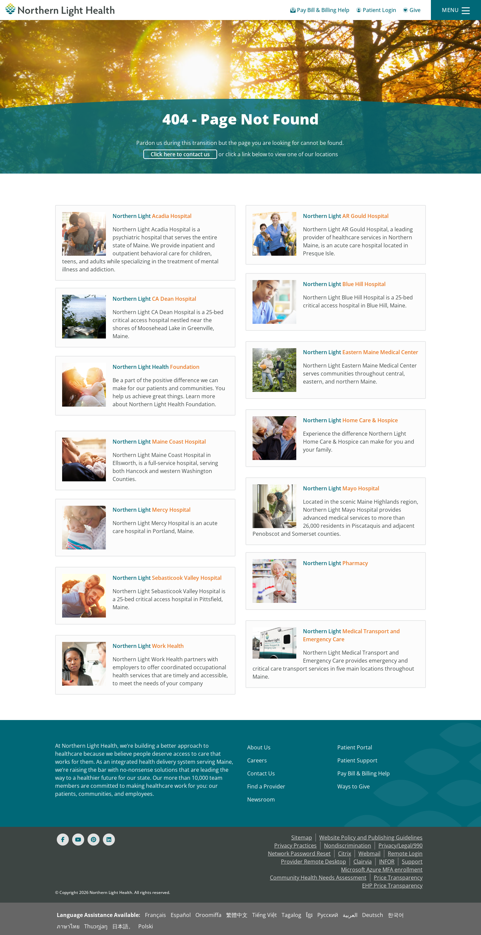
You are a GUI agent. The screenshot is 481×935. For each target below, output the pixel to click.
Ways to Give (353, 786)
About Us (259, 747)
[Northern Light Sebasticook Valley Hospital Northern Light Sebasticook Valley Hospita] (145, 599)
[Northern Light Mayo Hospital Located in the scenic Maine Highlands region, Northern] (336, 513)
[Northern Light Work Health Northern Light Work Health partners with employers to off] (145, 670)
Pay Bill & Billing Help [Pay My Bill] (363, 773)
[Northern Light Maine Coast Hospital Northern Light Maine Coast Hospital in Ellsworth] (145, 463)
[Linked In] (109, 840)
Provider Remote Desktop (313, 861)
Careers (257, 760)
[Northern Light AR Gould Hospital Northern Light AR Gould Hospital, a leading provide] (336, 237)
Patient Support (357, 760)
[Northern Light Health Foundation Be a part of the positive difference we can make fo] (145, 391)
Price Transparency (398, 877)
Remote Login (405, 853)
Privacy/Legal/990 (400, 845)
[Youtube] (78, 840)
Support (412, 861)
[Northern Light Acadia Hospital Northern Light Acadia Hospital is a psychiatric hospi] (145, 244)
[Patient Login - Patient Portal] (376, 11)
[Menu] (456, 10)
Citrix (344, 853)
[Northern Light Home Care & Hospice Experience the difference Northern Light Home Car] (336, 441)
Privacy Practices (295, 845)
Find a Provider (266, 786)
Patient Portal (354, 747)
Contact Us (261, 773)
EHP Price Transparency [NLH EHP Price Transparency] (392, 885)
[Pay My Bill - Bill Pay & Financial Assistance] (319, 11)
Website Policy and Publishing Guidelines (371, 837)
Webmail (369, 853)
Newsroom (261, 799)
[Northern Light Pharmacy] (336, 584)
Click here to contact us (180, 154)
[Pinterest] (94, 840)
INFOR (386, 861)
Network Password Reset (299, 853)
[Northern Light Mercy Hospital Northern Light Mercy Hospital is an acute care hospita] (145, 531)
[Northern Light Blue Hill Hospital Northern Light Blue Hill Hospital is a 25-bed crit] (336, 305)
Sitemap (301, 837)
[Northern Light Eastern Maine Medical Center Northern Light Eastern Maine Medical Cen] (336, 373)
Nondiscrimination (347, 845)
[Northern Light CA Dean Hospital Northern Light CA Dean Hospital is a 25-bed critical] (145, 320)
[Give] (412, 11)
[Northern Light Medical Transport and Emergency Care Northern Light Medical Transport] (336, 656)
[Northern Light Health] (60, 10)
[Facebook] (63, 840)
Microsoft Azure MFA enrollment (382, 869)
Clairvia (362, 861)
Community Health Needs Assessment (318, 877)
